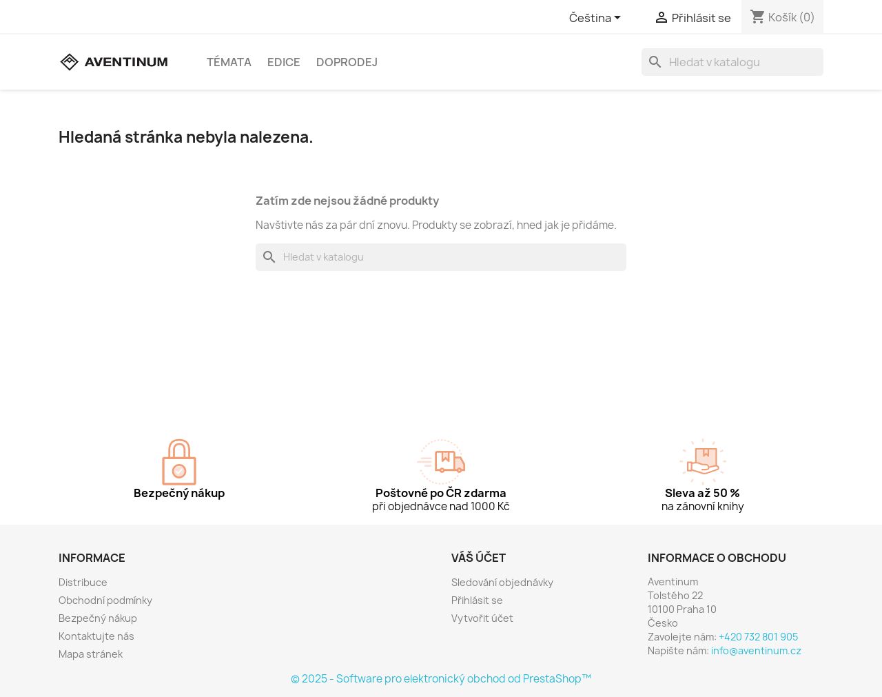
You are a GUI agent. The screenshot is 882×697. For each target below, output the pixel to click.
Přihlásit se (477, 600)
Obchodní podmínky (105, 600)
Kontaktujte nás (96, 636)
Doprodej (347, 62)
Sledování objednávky (502, 582)
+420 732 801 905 (758, 636)
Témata (229, 62)
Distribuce (83, 582)
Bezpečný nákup (98, 618)
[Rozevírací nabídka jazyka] (597, 18)
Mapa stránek (91, 653)
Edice (283, 62)
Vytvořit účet (482, 618)
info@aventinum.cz (756, 650)
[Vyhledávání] (732, 62)
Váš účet (478, 557)
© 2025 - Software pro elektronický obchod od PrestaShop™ (441, 678)
